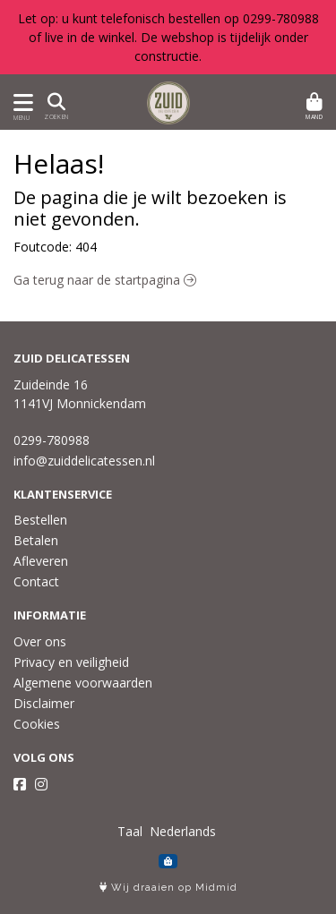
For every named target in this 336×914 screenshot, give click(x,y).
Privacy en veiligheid (71, 662)
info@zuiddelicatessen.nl (84, 460)
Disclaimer (43, 703)
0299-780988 (51, 439)
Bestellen (40, 519)
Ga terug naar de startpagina (104, 279)
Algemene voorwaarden (82, 682)
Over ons (39, 641)
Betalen (35, 540)
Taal (129, 831)
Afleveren (40, 560)
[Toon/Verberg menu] (20, 102)
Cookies (36, 723)
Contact (36, 581)
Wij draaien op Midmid (168, 887)
